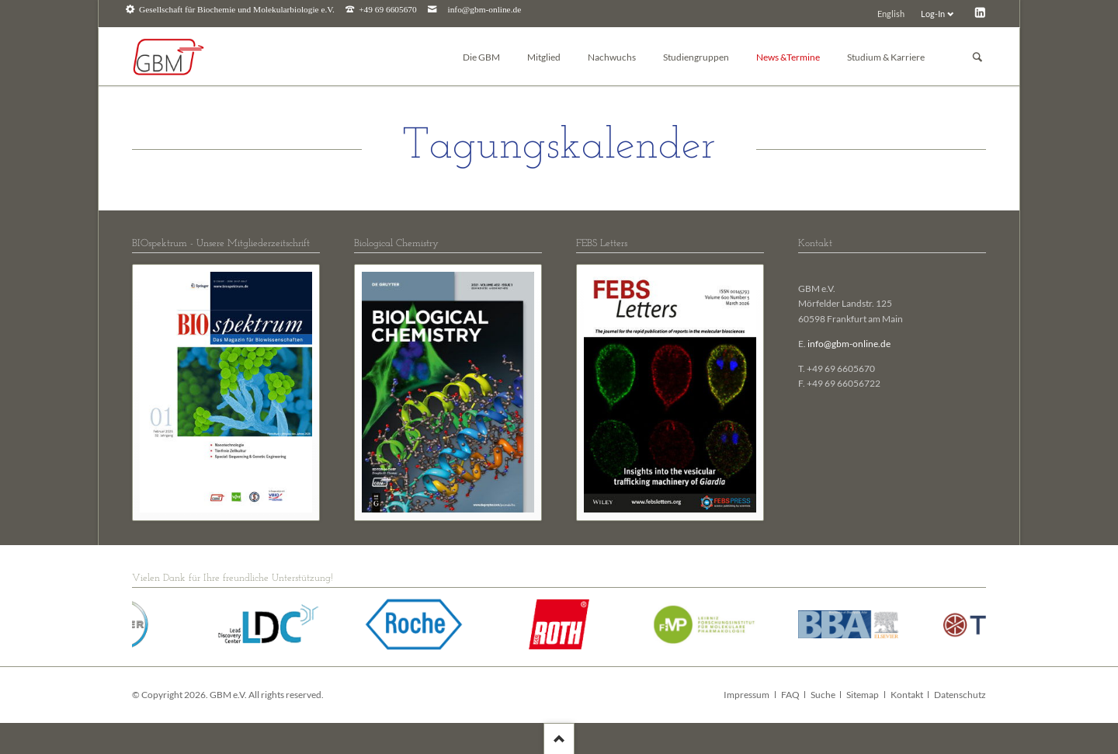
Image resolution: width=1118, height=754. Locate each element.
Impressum (746, 694)
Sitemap (862, 694)
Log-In (933, 14)
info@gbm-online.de (485, 9)
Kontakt (907, 694)
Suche (823, 694)
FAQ (790, 694)
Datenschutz (960, 694)
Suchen (977, 57)
